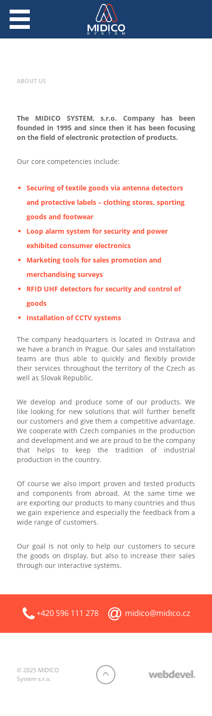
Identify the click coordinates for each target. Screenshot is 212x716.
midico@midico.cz (157, 613)
